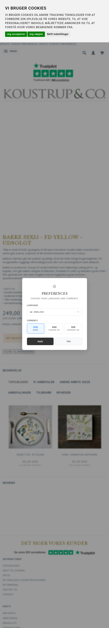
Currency (32, 320)
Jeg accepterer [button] (16, 34)
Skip (69, 341)
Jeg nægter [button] (36, 34)
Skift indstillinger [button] (58, 34)
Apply (40, 341)
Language (32, 305)
